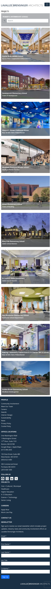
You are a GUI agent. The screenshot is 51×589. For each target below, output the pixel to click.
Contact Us (6, 518)
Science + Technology (9, 497)
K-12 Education (6, 494)
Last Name (5, 552)
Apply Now (5, 510)
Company (5, 568)
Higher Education (7, 492)
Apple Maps (17, 447)
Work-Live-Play (6, 512)
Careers (4, 409)
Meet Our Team (7, 406)
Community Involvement (10, 404)
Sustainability (6, 418)
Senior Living (6, 500)
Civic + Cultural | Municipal (11, 486)
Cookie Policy (6, 426)
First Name (5, 544)
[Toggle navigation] (47, 4)
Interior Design (6, 415)
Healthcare (5, 489)
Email (3, 536)
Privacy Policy (6, 423)
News (3, 421)
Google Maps (6, 447)
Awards (4, 412)
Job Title (4, 560)
